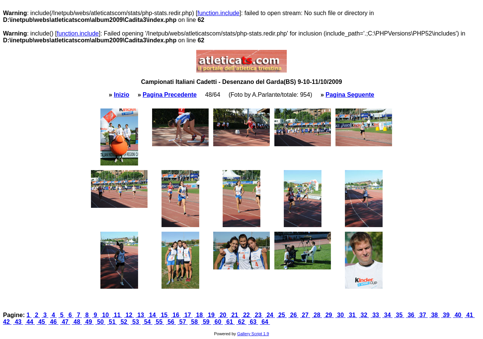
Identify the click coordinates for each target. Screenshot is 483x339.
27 (305, 315)
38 (434, 315)
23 (258, 315)
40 (458, 315)
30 (340, 315)
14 (153, 315)
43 (18, 322)
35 (399, 315)
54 (147, 322)
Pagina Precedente (170, 94)
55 (159, 322)
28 (317, 315)
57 (183, 322)
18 (199, 315)
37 (423, 315)
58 (194, 322)
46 (53, 322)
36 (411, 315)
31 (352, 315)
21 (235, 315)
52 (124, 322)
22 (247, 315)
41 (470, 315)
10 (105, 315)
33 (376, 315)
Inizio (121, 94)
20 (223, 315)
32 (364, 315)
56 (171, 322)
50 (100, 322)
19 (211, 315)
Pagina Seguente (350, 94)
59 (206, 322)
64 (265, 322)
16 (176, 315)
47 (65, 322)
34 (387, 315)
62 (241, 322)
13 (140, 315)
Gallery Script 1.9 (253, 333)
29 (329, 315)
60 (218, 322)
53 (136, 322)
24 (270, 315)
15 (164, 315)
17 (188, 315)
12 (129, 315)
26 (293, 315)
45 (42, 322)
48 (77, 322)
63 (253, 322)
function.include (218, 13)
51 (112, 322)
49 (89, 322)
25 (282, 315)
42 (7, 322)
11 (117, 315)
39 (446, 315)
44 (30, 322)
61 (230, 322)
